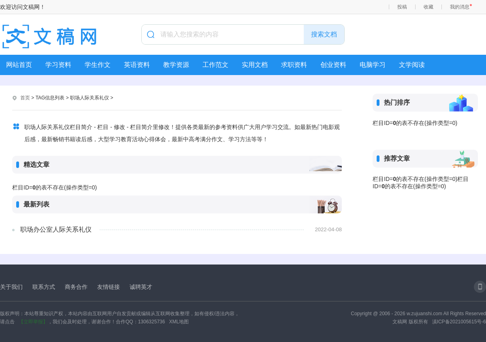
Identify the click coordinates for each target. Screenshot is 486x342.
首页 (25, 98)
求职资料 (294, 64)
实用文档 (255, 64)
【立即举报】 (33, 322)
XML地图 (179, 322)
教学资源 (176, 64)
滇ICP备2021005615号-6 (459, 322)
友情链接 (108, 287)
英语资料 (137, 64)
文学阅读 (412, 64)
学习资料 (58, 64)
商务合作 (76, 287)
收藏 (428, 7)
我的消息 (459, 7)
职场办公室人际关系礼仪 (56, 229)
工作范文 (215, 64)
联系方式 (43, 287)
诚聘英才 (141, 287)
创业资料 (333, 64)
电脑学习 (373, 64)
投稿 (402, 7)
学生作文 (98, 64)
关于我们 (11, 287)
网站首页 (19, 64)
